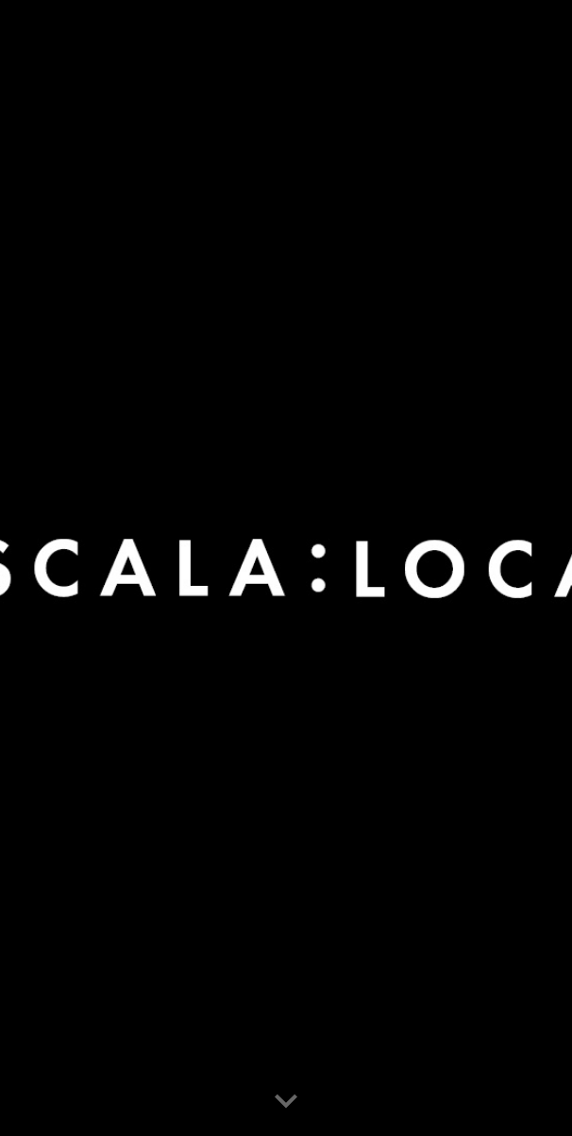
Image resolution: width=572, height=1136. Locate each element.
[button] (286, 1102)
